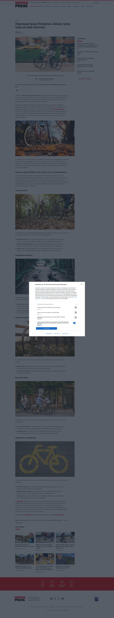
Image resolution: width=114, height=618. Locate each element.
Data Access (57, 333)
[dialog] (57, 309)
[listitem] (57, 304)
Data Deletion (49, 333)
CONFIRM (46, 328)
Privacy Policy (65, 333)
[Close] (82, 284)
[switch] (75, 307)
